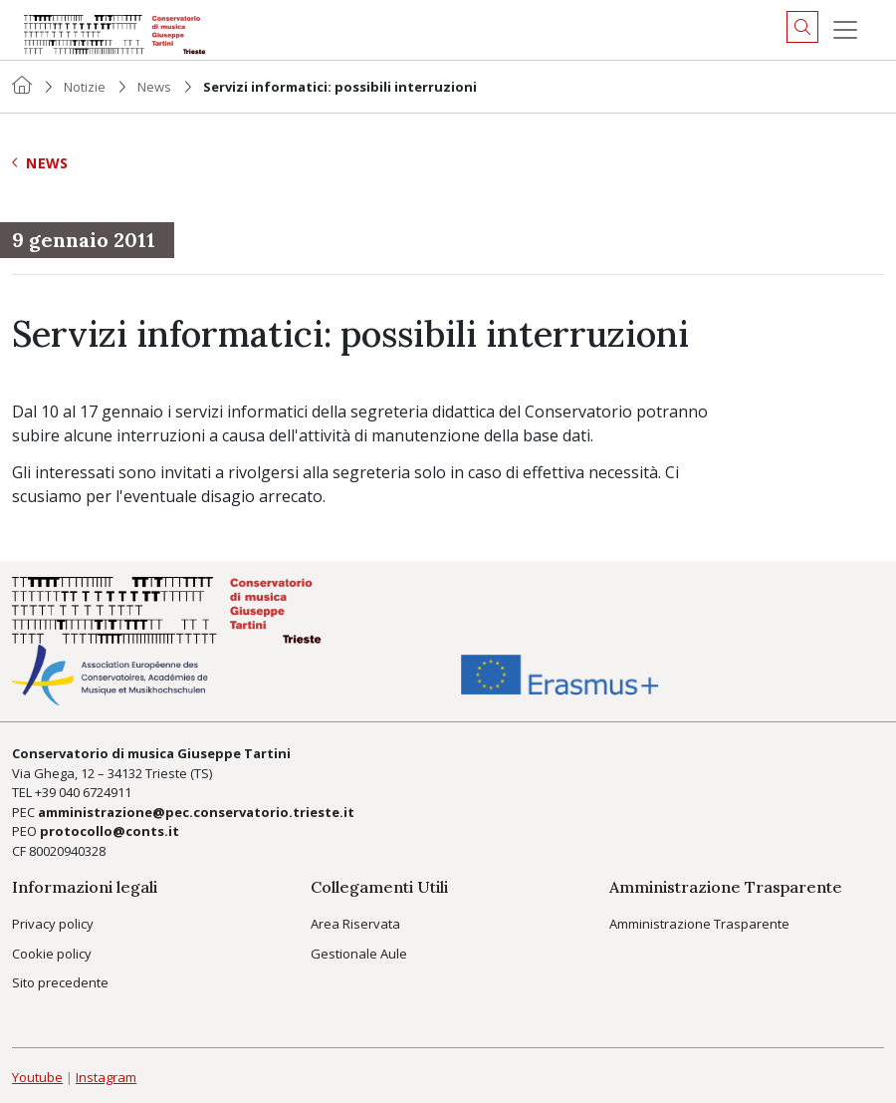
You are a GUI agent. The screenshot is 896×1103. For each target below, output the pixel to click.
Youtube (37, 1077)
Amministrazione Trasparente (699, 924)
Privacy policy (53, 924)
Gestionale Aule (359, 954)
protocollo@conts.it (109, 831)
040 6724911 (95, 792)
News (154, 87)
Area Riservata (355, 924)
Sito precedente (60, 982)
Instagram (106, 1077)
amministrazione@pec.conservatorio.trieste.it (196, 812)
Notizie (85, 87)
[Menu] (845, 30)
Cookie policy (52, 954)
